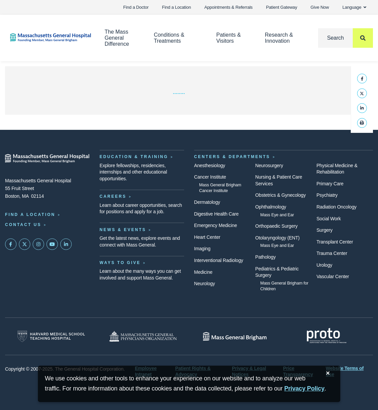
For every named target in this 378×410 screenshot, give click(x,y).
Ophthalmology (270, 207)
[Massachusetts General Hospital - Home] (47, 158)
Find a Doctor (135, 7)
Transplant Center (334, 242)
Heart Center (207, 237)
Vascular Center (332, 276)
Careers (113, 196)
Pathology (265, 257)
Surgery (324, 230)
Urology (324, 265)
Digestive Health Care (216, 214)
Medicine (203, 272)
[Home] (47, 37)
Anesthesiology (209, 165)
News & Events (123, 229)
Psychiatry (327, 195)
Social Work (328, 218)
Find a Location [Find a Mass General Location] (30, 214)
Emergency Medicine (215, 225)
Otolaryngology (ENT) (277, 237)
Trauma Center (331, 253)
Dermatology (207, 202)
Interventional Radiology (218, 260)
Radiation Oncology (336, 207)
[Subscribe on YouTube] (52, 244)
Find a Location (176, 7)
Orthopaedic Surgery (276, 226)
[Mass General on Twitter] (24, 244)
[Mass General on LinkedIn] (66, 244)
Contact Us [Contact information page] (23, 224)
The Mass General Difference (117, 38)
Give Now (320, 7)
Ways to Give (120, 262)
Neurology (204, 283)
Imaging (202, 248)
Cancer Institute (210, 177)
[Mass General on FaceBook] (10, 244)
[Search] (345, 38)
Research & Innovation (279, 38)
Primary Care (329, 183)
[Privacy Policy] (304, 388)
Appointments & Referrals (228, 7)
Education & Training (134, 156)
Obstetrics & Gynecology (280, 195)
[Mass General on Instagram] (38, 244)
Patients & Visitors (228, 38)
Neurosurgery (269, 165)
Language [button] (354, 7)
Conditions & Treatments (169, 38)
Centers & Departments (232, 156)
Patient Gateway (281, 7)
